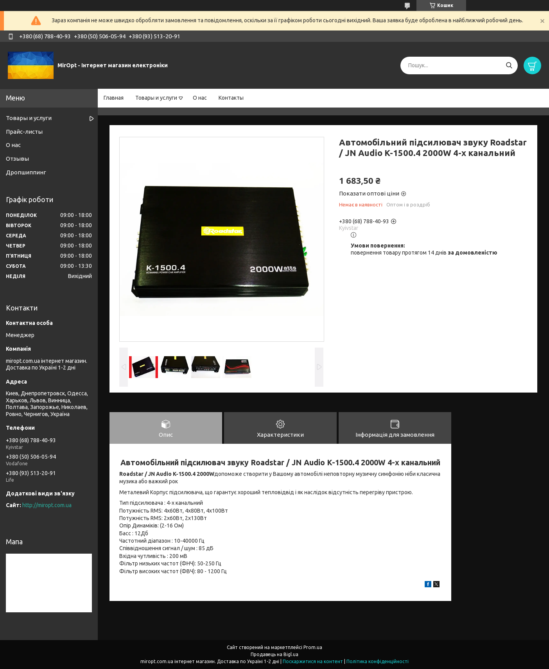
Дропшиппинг (26, 172)
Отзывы (17, 158)
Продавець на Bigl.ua (274, 654)
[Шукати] (509, 65)
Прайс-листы (24, 131)
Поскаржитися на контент (313, 661)
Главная (114, 98)
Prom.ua (312, 647)
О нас (200, 98)
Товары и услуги (156, 98)
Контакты (231, 98)
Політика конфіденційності (377, 661)
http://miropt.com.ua (47, 505)
